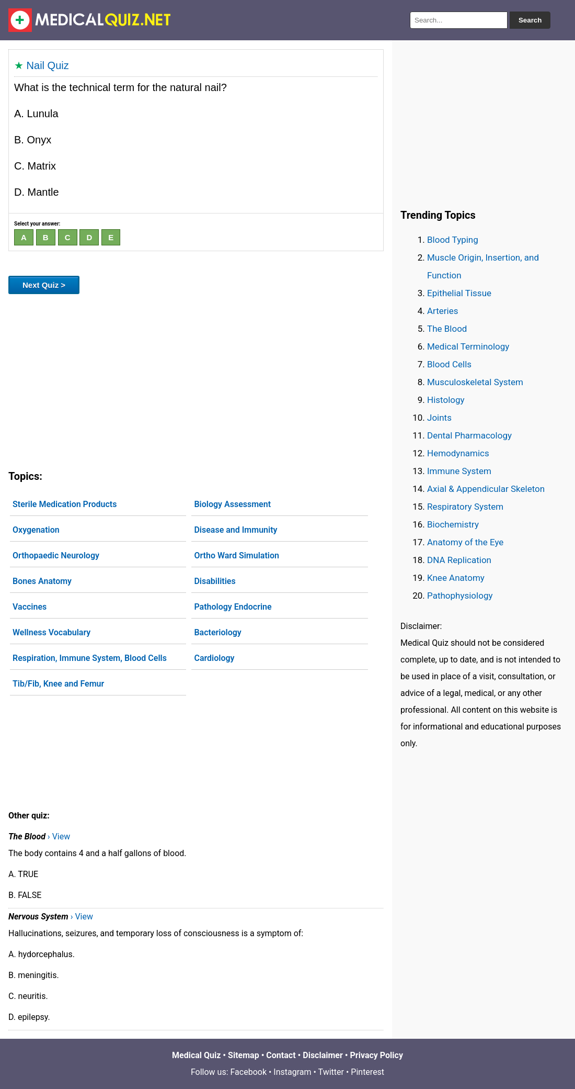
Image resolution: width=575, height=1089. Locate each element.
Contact (280, 1055)
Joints (439, 417)
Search (530, 20)
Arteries (442, 311)
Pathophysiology (459, 595)
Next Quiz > (43, 284)
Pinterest (367, 1072)
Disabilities (214, 581)
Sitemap (243, 1055)
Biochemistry (453, 524)
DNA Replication (459, 560)
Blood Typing (452, 239)
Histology (446, 400)
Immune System (459, 471)
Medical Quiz (196, 1055)
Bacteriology (217, 632)
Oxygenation (36, 530)
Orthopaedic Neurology (56, 555)
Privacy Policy (376, 1055)
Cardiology (214, 658)
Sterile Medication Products (65, 504)
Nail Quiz (48, 65)
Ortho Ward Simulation (236, 555)
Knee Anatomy (456, 577)
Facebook (249, 1072)
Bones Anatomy (42, 581)
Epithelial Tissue (459, 293)
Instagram (292, 1072)
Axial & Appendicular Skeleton (486, 489)
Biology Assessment (232, 504)
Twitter (331, 1072)
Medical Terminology (468, 346)
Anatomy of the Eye (465, 542)
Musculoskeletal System (475, 382)
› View (59, 836)
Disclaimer (323, 1055)
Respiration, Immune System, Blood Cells (90, 658)
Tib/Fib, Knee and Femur (58, 684)
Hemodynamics (458, 453)
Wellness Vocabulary (51, 632)
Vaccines (30, 607)
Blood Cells (449, 364)
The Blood (447, 328)
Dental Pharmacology (469, 435)
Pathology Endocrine (232, 607)
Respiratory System (465, 506)
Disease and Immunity (235, 530)
